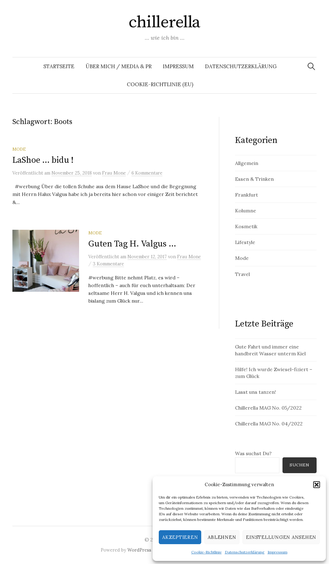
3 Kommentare (108, 264)
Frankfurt (246, 195)
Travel (242, 274)
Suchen (299, 465)
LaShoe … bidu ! (42, 160)
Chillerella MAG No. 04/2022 (269, 423)
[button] (316, 485)
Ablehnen (222, 537)
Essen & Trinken (254, 179)
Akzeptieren (180, 537)
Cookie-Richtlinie (206, 552)
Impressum (277, 552)
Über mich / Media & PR (119, 66)
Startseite (58, 66)
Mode (19, 149)
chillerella (164, 22)
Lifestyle (245, 242)
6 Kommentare (146, 173)
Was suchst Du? (253, 453)
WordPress (139, 550)
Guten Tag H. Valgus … (132, 243)
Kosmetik (246, 226)
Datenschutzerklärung (245, 552)
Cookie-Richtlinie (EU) (160, 84)
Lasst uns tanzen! (255, 392)
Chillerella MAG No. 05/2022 (268, 408)
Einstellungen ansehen (281, 537)
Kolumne (245, 210)
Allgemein (246, 163)
